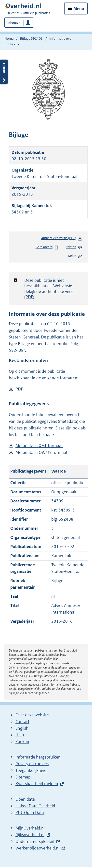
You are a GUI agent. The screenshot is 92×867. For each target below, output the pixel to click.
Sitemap (23, 777)
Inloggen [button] (13, 22)
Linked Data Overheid (35, 806)
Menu (78, 8)
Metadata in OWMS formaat (41, 452)
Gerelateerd (47, 247)
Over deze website (32, 715)
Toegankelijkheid (31, 770)
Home (8, 38)
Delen (75, 256)
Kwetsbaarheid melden (36, 783)
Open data (25, 799)
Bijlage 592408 (31, 38)
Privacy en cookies (32, 763)
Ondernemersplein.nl (34, 841)
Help (19, 735)
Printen (74, 247)
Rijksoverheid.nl (29, 834)
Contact (22, 721)
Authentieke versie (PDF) (61, 239)
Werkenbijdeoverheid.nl (37, 848)
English (21, 728)
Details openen (4, 72)
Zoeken (22, 741)
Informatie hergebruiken (38, 757)
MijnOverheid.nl (30, 828)
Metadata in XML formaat (39, 445)
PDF (19, 389)
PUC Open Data (29, 812)
